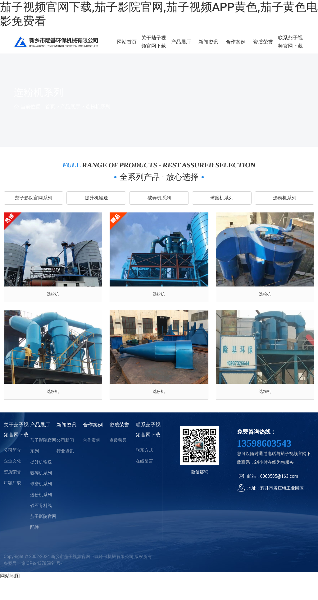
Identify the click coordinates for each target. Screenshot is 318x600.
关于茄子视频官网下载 (170, 46)
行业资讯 (65, 470)
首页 (50, 114)
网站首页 (146, 46)
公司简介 (12, 469)
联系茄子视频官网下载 (292, 46)
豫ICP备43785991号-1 (42, 583)
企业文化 (12, 480)
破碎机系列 (159, 207)
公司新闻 (65, 460)
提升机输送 (96, 207)
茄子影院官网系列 (33, 207)
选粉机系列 (97, 114)
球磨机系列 (221, 207)
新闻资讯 (219, 46)
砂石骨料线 (41, 525)
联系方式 (144, 469)
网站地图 (10, 596)
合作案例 (243, 46)
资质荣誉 (267, 46)
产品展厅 (194, 46)
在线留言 (144, 480)
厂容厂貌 (12, 502)
